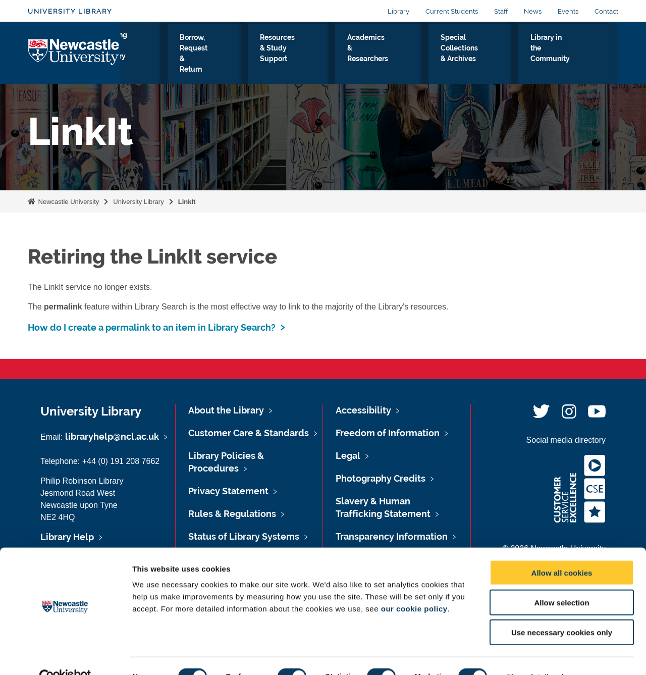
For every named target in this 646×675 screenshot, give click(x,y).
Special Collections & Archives (482, 55)
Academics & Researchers (393, 55)
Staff (501, 11)
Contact (606, 11)
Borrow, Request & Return (224, 55)
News (533, 11)
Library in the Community (569, 55)
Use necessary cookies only (561, 610)
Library (398, 11)
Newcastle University (67, 201)
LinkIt (187, 201)
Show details (529, 655)
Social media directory (566, 440)
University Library (70, 11)
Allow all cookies (562, 551)
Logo (74, 53)
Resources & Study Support (309, 55)
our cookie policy (414, 587)
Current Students (451, 11)
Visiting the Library (151, 55)
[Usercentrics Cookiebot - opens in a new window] (65, 655)
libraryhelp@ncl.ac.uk (112, 436)
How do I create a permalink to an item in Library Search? (152, 327)
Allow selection (561, 581)
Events (568, 11)
